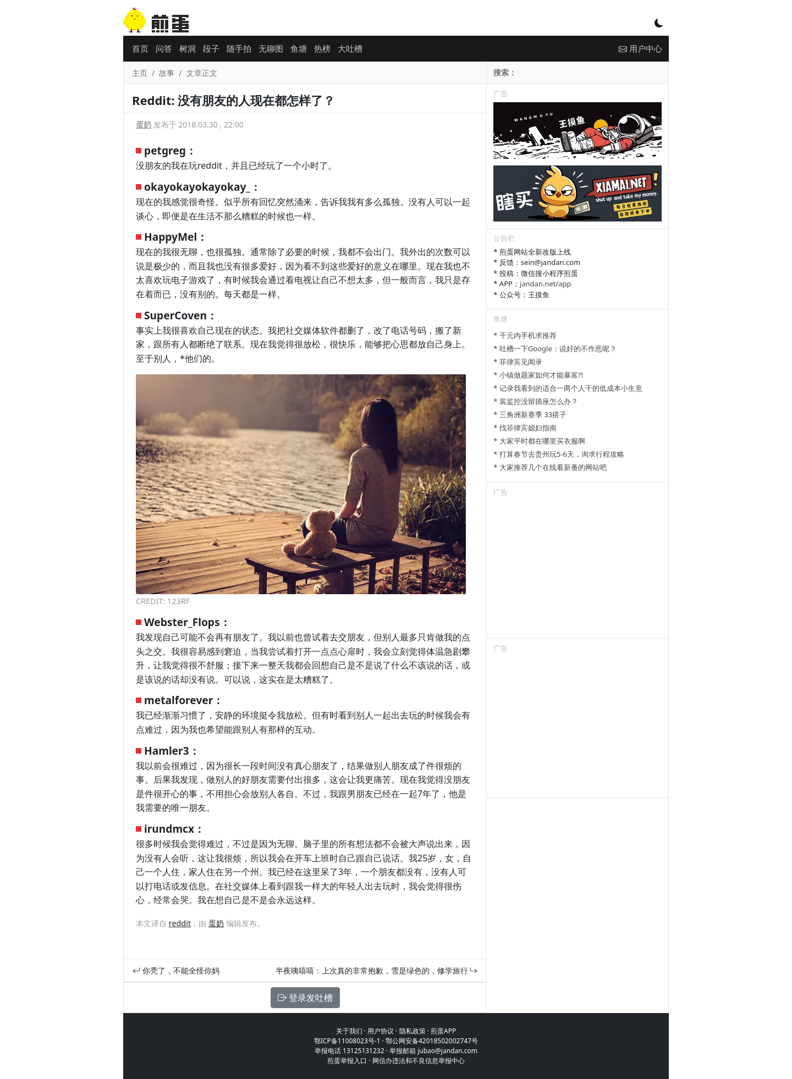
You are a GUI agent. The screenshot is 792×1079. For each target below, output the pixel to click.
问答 (164, 48)
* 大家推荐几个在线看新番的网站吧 (550, 467)
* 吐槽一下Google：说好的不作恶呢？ (554, 348)
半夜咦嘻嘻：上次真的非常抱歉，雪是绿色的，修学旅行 (377, 970)
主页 (139, 73)
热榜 (322, 48)
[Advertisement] (577, 569)
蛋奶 (143, 124)
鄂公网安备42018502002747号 (432, 1040)
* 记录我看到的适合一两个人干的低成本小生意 (567, 388)
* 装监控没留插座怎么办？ (535, 401)
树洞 (187, 48)
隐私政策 (412, 1031)
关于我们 (349, 1031)
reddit (180, 923)
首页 (140, 48)
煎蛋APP (443, 1031)
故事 (166, 73)
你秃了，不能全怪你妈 (176, 970)
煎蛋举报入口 (347, 1060)
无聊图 (270, 48)
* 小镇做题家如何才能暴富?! (538, 375)
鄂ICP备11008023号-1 (347, 1040)
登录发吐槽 (305, 998)
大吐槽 (350, 48)
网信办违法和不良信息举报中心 (418, 1060)
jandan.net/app (545, 284)
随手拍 (239, 48)
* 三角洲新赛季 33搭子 (529, 414)
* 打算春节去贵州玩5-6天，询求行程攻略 (558, 454)
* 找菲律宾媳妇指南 (525, 428)
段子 (211, 48)
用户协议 (380, 1031)
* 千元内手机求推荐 (525, 335)
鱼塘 (298, 48)
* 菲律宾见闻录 (517, 362)
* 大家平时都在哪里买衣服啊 (539, 441)
